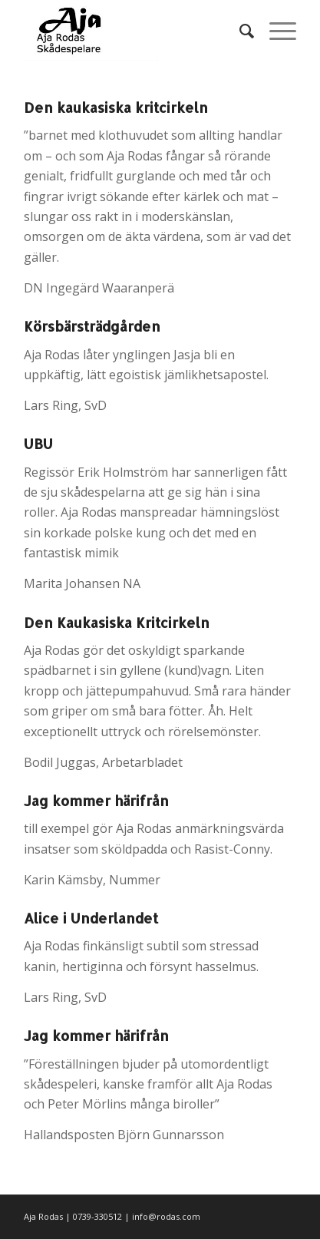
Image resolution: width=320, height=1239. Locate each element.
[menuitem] (239, 30)
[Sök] (239, 30)
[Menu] (275, 30)
